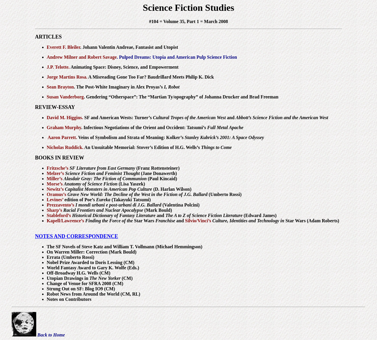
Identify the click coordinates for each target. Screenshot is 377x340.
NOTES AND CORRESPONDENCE (76, 236)
